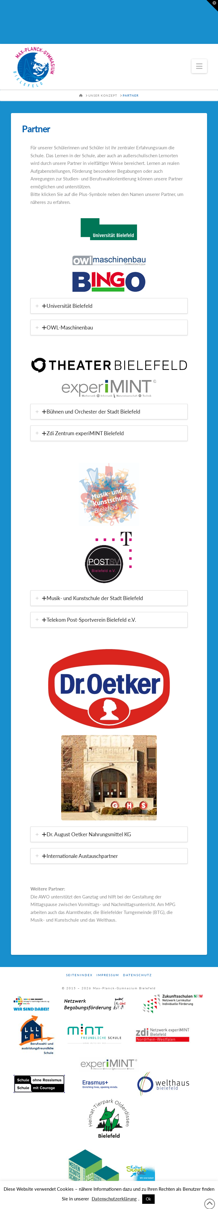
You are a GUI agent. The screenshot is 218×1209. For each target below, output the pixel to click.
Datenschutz (137, 975)
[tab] (109, 305)
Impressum (108, 975)
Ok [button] (148, 1199)
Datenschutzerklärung (114, 1198)
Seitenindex (79, 975)
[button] (199, 66)
